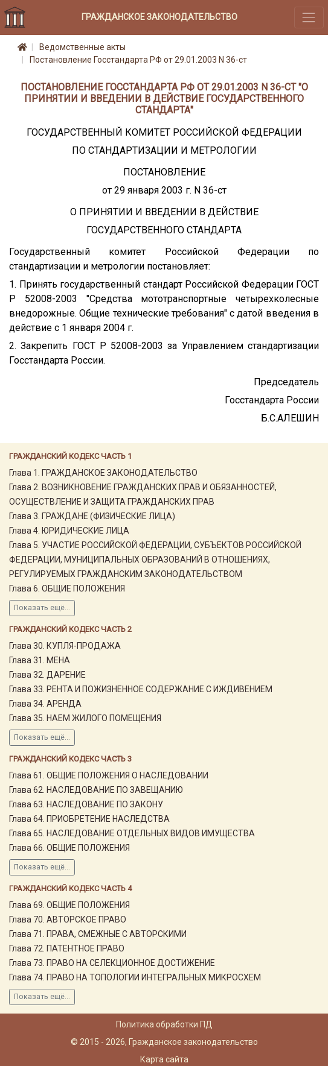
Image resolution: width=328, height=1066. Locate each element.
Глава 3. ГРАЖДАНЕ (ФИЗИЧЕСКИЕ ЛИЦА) (92, 516)
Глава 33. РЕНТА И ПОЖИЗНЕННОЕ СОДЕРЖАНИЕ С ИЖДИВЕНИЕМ (140, 689)
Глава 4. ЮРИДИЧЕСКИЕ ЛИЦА (69, 530)
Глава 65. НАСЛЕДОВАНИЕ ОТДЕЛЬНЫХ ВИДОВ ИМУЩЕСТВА (132, 833)
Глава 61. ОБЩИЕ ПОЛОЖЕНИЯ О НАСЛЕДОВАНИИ (108, 775)
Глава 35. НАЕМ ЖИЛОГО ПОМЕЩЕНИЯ (85, 718)
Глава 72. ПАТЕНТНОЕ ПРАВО (66, 948)
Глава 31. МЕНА (39, 660)
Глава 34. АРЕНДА (45, 703)
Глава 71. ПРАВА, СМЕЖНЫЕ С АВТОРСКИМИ (98, 934)
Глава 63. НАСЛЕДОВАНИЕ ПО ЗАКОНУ (86, 804)
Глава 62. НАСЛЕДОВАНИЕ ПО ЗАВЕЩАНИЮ (96, 790)
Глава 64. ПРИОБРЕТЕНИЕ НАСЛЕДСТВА (89, 819)
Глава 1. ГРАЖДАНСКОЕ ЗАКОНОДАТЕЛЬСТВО (103, 473)
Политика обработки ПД (164, 1024)
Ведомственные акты (82, 47)
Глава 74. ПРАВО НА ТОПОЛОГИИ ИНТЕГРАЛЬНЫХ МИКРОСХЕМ (135, 977)
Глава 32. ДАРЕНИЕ (47, 675)
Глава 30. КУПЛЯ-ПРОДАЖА (65, 646)
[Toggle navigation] (309, 17)
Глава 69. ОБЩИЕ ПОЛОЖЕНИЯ (69, 905)
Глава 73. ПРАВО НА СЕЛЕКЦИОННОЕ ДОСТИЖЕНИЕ (112, 963)
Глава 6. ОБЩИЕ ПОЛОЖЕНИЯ (67, 588)
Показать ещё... (42, 608)
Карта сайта (164, 1059)
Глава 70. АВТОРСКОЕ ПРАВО (67, 919)
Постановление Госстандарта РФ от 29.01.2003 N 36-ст (138, 60)
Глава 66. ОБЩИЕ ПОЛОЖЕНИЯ (69, 848)
